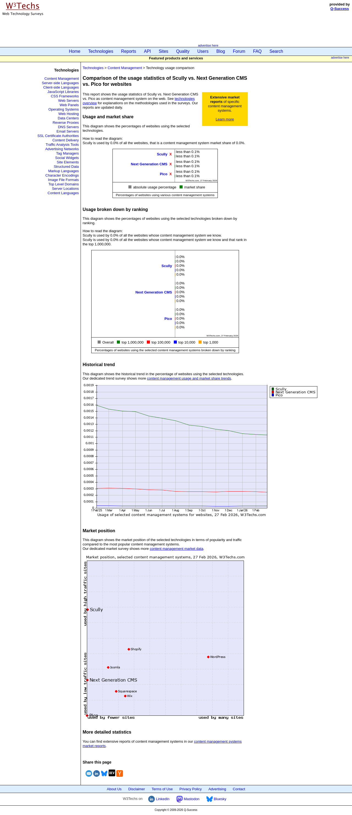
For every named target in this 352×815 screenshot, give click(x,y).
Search (276, 51)
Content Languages (63, 193)
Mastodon (188, 799)
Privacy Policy (191, 789)
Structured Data (66, 166)
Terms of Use (162, 789)
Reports (128, 51)
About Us (114, 789)
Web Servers (68, 100)
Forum (239, 51)
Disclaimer (136, 789)
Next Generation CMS (149, 164)
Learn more (225, 119)
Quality (182, 51)
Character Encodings (62, 175)
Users (203, 51)
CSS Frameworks (65, 96)
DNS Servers (68, 127)
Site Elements (68, 162)
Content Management (61, 78)
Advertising (217, 789)
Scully (162, 154)
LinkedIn (158, 799)
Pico (163, 174)
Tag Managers (67, 153)
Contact (239, 789)
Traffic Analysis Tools (62, 144)
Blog (220, 51)
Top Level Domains (63, 184)
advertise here (208, 45)
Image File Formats (63, 180)
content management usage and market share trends (189, 378)
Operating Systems (63, 109)
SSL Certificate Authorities (58, 136)
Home (75, 51)
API (147, 51)
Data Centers (68, 118)
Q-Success (340, 9)
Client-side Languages (61, 87)
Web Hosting (68, 114)
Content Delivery (65, 140)
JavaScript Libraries (63, 92)
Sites (163, 51)
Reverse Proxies (66, 122)
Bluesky (216, 799)
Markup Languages (63, 171)
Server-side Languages (60, 83)
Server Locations (65, 188)
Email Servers (68, 131)
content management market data (176, 549)
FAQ (257, 51)
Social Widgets (67, 158)
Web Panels (69, 105)
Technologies (100, 51)
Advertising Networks (62, 149)
